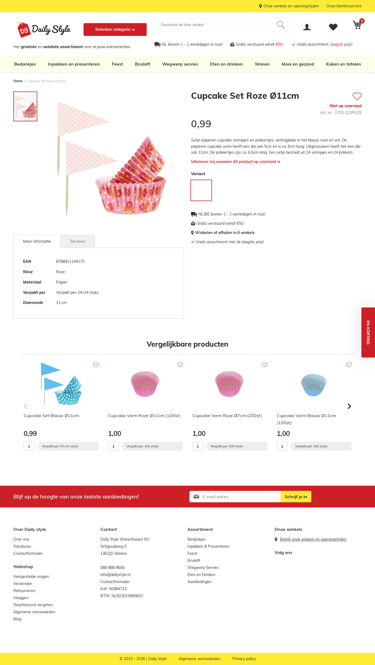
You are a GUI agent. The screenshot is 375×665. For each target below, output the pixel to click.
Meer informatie (37, 241)
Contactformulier (28, 553)
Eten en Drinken (201, 574)
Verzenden (22, 583)
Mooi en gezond (298, 64)
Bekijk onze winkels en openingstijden (313, 539)
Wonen (262, 64)
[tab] (37, 241)
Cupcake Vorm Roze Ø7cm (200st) (227, 415)
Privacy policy (244, 658)
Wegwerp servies (180, 64)
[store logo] (44, 29)
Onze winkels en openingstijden (291, 6)
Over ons (21, 539)
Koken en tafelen (343, 64)
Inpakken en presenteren (74, 64)
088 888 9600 (112, 567)
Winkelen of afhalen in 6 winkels (225, 232)
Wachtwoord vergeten (33, 604)
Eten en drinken (226, 64)
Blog (17, 619)
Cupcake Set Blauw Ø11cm (51, 415)
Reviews (77, 241)
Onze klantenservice (344, 6)
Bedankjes (25, 64)
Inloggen (20, 597)
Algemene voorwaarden (34, 611)
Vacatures (22, 546)
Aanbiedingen (199, 581)
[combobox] (221, 24)
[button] (368, 332)
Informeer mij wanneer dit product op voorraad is (235, 161)
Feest (117, 64)
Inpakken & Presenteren (208, 546)
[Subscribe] (296, 496)
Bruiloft (142, 64)
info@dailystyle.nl (115, 574)
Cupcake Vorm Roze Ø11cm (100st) (144, 415)
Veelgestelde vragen (31, 576)
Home (18, 81)
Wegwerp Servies (203, 567)
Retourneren (24, 590)
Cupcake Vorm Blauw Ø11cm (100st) (306, 419)
